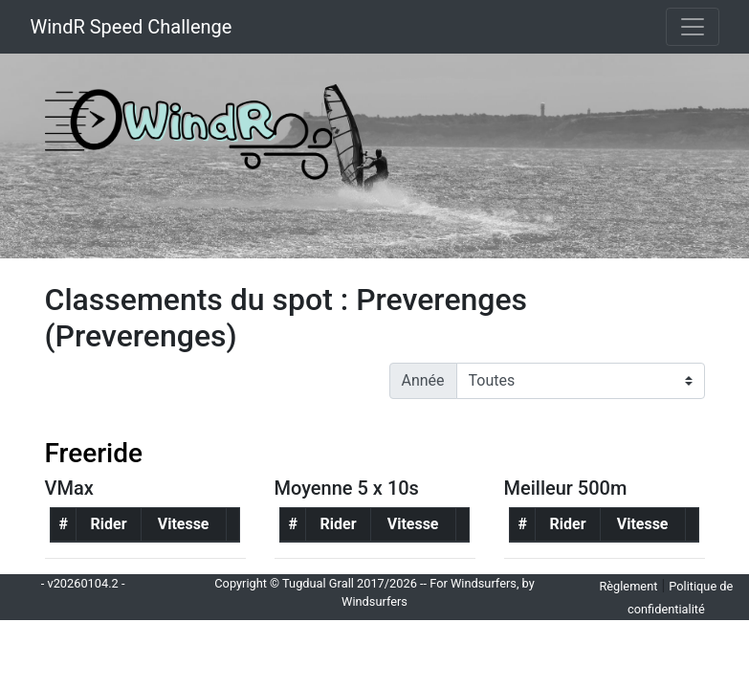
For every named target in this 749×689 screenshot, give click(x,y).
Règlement (628, 586)
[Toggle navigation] (692, 27)
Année (423, 380)
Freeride (94, 453)
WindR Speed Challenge (131, 26)
